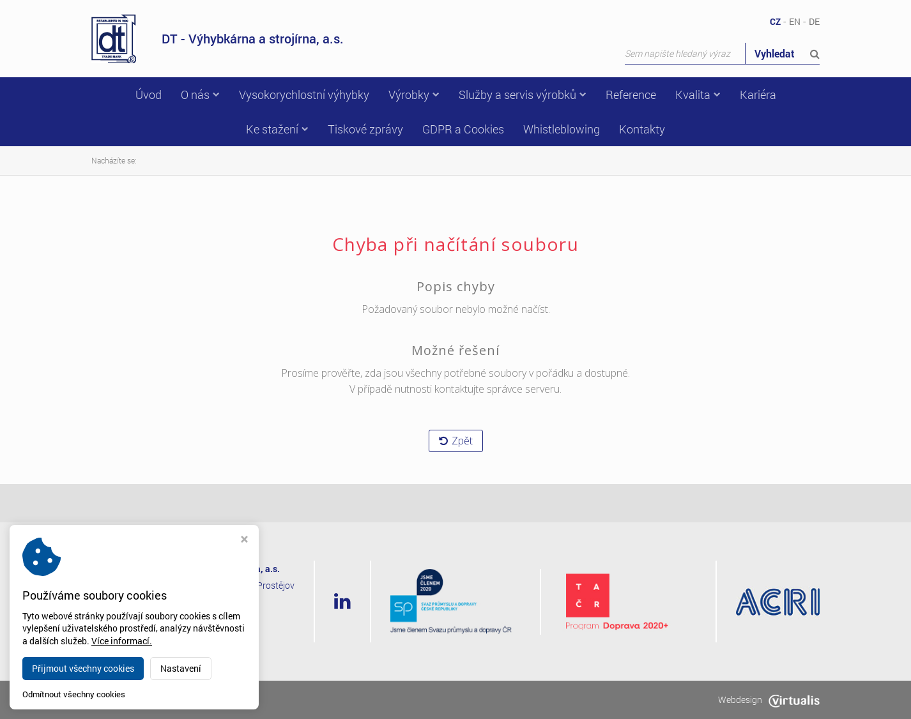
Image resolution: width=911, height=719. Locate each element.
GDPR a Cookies (463, 129)
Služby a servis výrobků (522, 94)
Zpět (456, 441)
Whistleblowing (561, 129)
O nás (200, 94)
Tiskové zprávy (365, 129)
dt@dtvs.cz (200, 634)
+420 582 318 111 (218, 618)
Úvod (148, 94)
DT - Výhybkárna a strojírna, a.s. (217, 38)
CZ (775, 21)
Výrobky (414, 94)
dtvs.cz (179, 699)
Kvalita (698, 94)
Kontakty (642, 129)
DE (814, 21)
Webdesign (769, 699)
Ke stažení (277, 129)
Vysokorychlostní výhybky (304, 94)
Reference (631, 94)
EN (794, 21)
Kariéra (758, 94)
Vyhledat (787, 53)
